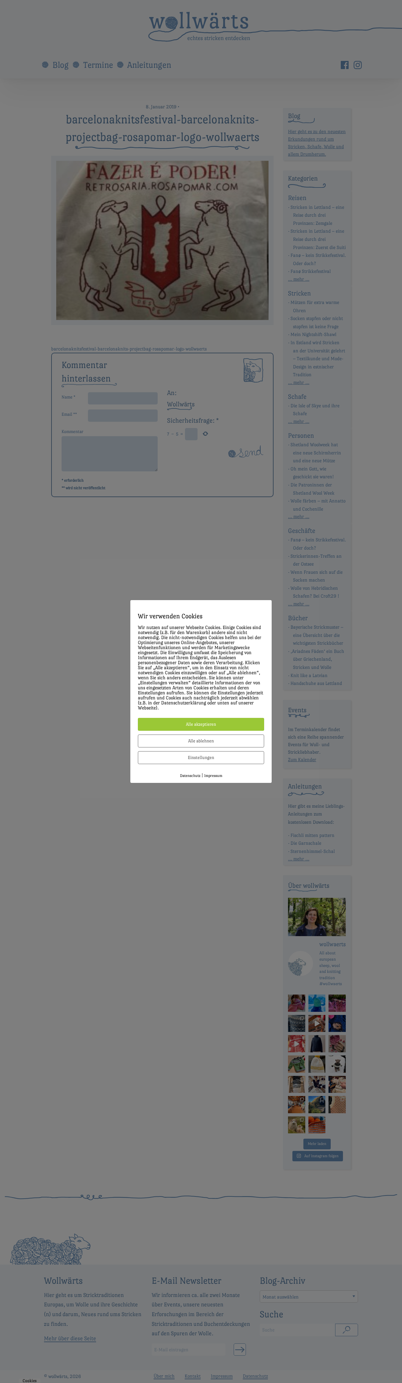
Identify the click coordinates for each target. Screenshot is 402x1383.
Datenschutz (190, 775)
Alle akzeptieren (201, 724)
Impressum (213, 775)
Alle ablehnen (201, 740)
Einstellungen (201, 757)
